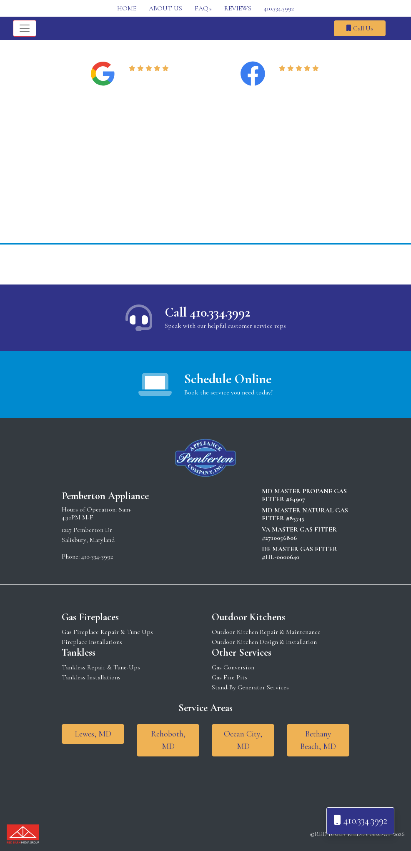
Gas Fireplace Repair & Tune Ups (107, 632)
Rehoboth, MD (168, 740)
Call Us (359, 28)
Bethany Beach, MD (318, 740)
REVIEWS (237, 8)
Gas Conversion (233, 667)
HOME (126, 8)
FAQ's (203, 8)
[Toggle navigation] (24, 28)
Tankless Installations (91, 677)
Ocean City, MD (243, 740)
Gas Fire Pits (229, 677)
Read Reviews (150, 79)
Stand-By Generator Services (250, 687)
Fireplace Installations (92, 642)
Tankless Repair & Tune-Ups (101, 667)
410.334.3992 (279, 8)
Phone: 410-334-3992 (87, 556)
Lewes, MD (93, 734)
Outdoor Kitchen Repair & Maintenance (266, 632)
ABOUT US (165, 8)
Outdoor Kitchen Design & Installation (264, 642)
